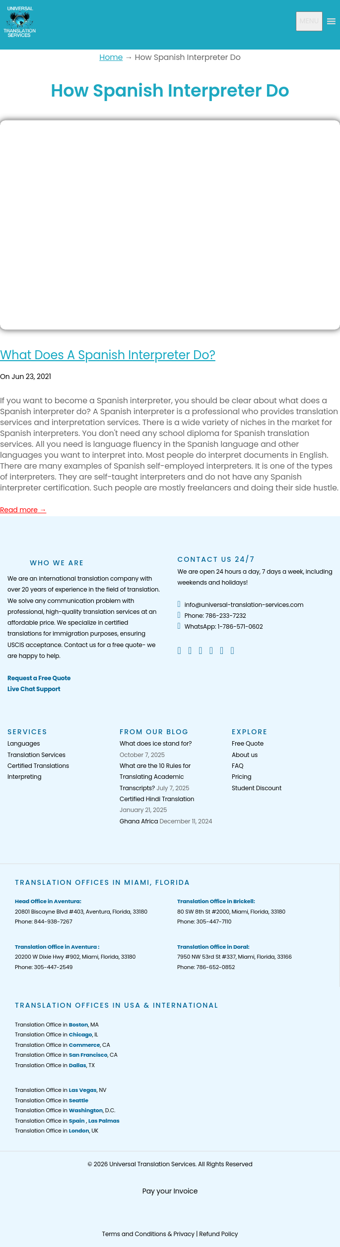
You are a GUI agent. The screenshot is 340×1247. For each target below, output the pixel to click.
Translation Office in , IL (56, 1034)
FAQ (237, 765)
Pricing (241, 776)
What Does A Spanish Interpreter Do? (107, 355)
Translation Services (36, 755)
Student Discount (256, 788)
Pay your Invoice (170, 1191)
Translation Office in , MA (57, 1025)
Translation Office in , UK (56, 1131)
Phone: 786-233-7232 (212, 615)
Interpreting (24, 776)
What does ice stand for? (156, 743)
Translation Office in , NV (60, 1090)
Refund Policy (218, 1234)
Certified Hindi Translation (157, 799)
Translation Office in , (67, 1121)
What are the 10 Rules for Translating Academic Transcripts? (155, 776)
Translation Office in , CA (62, 1045)
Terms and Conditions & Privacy (148, 1234)
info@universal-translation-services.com (241, 604)
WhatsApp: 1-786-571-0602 (220, 626)
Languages (23, 743)
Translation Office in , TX (55, 1065)
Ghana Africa (139, 821)
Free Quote (248, 743)
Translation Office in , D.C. (65, 1110)
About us (245, 755)
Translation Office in (51, 1100)
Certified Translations (38, 765)
